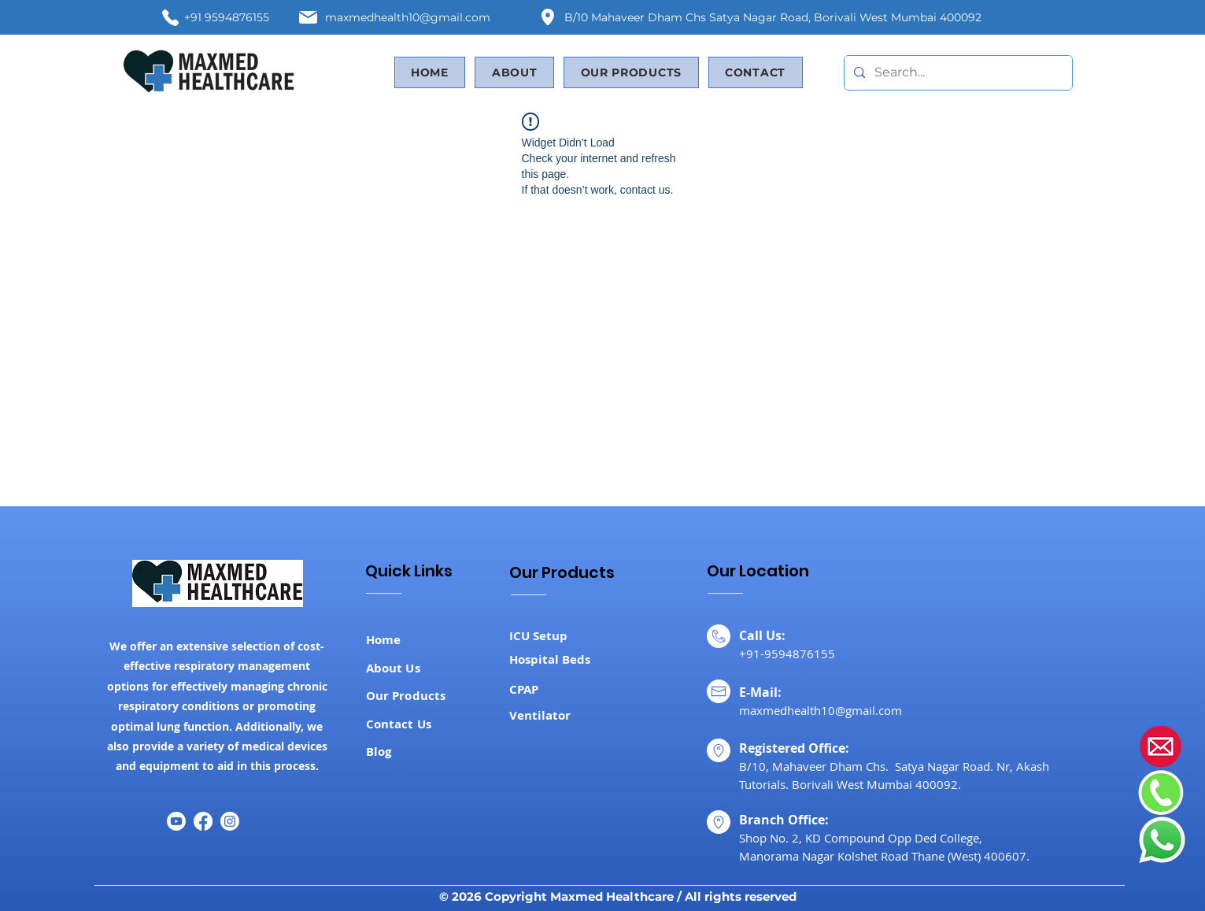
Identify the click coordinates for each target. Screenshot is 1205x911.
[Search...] (956, 73)
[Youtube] (176, 821)
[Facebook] (203, 821)
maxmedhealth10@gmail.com (407, 17)
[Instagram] (229, 821)
